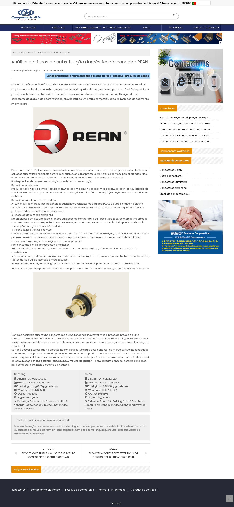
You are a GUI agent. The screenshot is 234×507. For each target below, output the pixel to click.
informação (176, 27)
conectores (58, 27)
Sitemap (116, 503)
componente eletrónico (87, 27)
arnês (146, 27)
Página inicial (28, 27)
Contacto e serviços (205, 27)
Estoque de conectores (117, 27)
